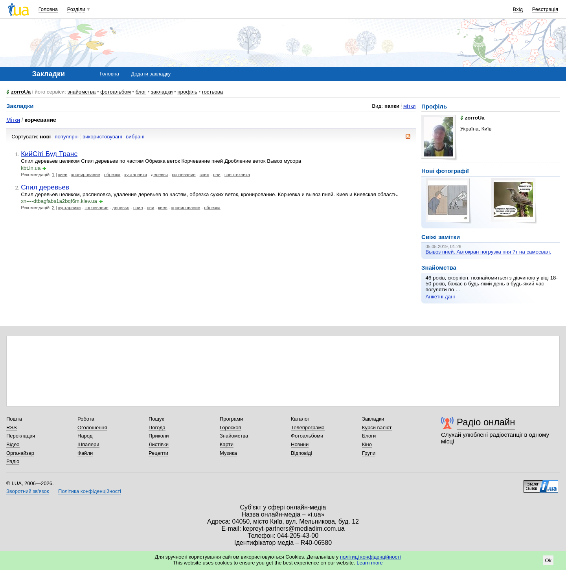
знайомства (82, 92)
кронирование (85, 174)
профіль (187, 92)
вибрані (135, 137)
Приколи (159, 436)
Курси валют (377, 427)
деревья (159, 174)
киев (62, 174)
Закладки (373, 419)
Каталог (300, 419)
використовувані (102, 137)
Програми (231, 419)
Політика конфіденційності (89, 491)
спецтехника (237, 174)
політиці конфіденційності (370, 557)
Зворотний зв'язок (27, 491)
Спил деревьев (45, 187)
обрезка (112, 174)
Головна (48, 9)
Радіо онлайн (486, 422)
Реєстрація (545, 9)
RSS (11, 427)
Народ (84, 436)
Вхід (518, 9)
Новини (300, 444)
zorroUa (21, 92)
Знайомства (234, 436)
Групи (368, 453)
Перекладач (20, 436)
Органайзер (20, 453)
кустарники (135, 174)
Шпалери (88, 444)
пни (217, 174)
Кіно (367, 444)
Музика (228, 453)
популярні (67, 137)
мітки (409, 106)
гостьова (212, 92)
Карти (226, 444)
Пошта (14, 419)
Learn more (369, 563)
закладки (162, 92)
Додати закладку (151, 74)
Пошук (156, 419)
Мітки (13, 120)
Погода (157, 427)
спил (204, 174)
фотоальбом (115, 92)
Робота (85, 419)
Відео (13, 444)
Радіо (12, 461)
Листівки (159, 444)
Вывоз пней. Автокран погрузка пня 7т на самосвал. (488, 252)
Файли (85, 453)
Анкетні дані (440, 297)
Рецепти (158, 453)
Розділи (76, 9)
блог (141, 92)
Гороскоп (230, 427)
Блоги (369, 436)
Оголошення (92, 427)
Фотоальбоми (307, 436)
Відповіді (301, 453)
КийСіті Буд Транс (49, 154)
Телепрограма (308, 427)
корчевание (183, 174)
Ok (548, 560)
